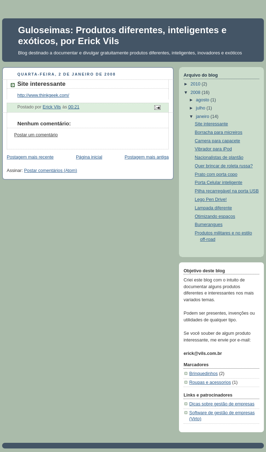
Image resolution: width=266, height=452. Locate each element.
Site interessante (211, 123)
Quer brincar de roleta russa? (224, 165)
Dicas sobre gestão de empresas (221, 404)
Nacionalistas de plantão (219, 157)
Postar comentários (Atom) (50, 170)
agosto (203, 99)
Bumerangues (209, 224)
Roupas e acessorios (210, 382)
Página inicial (89, 157)
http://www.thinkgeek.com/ (43, 95)
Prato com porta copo (216, 174)
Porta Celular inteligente (219, 182)
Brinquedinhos (203, 373)
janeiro (203, 116)
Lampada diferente (213, 208)
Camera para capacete (217, 140)
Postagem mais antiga (147, 157)
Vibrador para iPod (213, 149)
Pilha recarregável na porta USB (227, 191)
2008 (196, 92)
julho (201, 108)
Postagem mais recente (30, 157)
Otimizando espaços (215, 216)
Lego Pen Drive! (211, 199)
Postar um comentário (36, 134)
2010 (196, 84)
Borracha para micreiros (219, 132)
